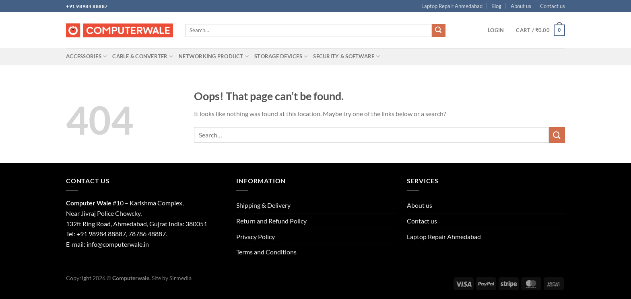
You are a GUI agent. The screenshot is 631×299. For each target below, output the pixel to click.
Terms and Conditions (266, 252)
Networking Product (214, 56)
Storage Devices (280, 56)
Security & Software (346, 56)
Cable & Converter (142, 56)
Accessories (86, 56)
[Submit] (438, 30)
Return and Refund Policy (271, 221)
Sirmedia (180, 277)
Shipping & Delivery (263, 205)
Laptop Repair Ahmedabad (452, 6)
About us (521, 6)
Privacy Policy (255, 236)
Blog (496, 6)
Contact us (552, 6)
